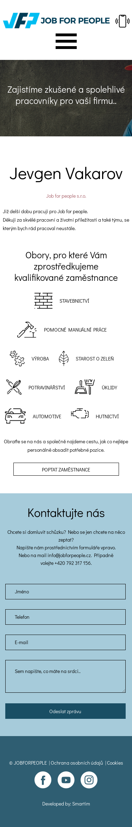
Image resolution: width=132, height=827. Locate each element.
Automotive (47, 416)
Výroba (40, 358)
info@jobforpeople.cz (69, 555)
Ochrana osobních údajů (77, 762)
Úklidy (109, 387)
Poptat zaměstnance (66, 469)
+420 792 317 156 (73, 563)
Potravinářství (47, 387)
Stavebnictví (74, 300)
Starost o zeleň (95, 358)
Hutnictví (107, 416)
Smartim (81, 803)
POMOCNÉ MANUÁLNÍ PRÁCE (75, 329)
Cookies (115, 762)
